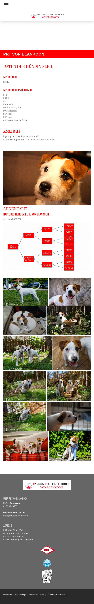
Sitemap (43, 594)
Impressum (7, 594)
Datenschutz (19, 594)
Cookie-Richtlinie (31, 594)
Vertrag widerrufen (57, 594)
